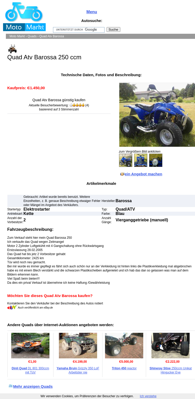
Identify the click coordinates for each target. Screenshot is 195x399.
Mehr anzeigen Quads (33, 386)
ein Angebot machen (143, 174)
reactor (124, 368)
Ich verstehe (148, 396)
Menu (91, 12)
